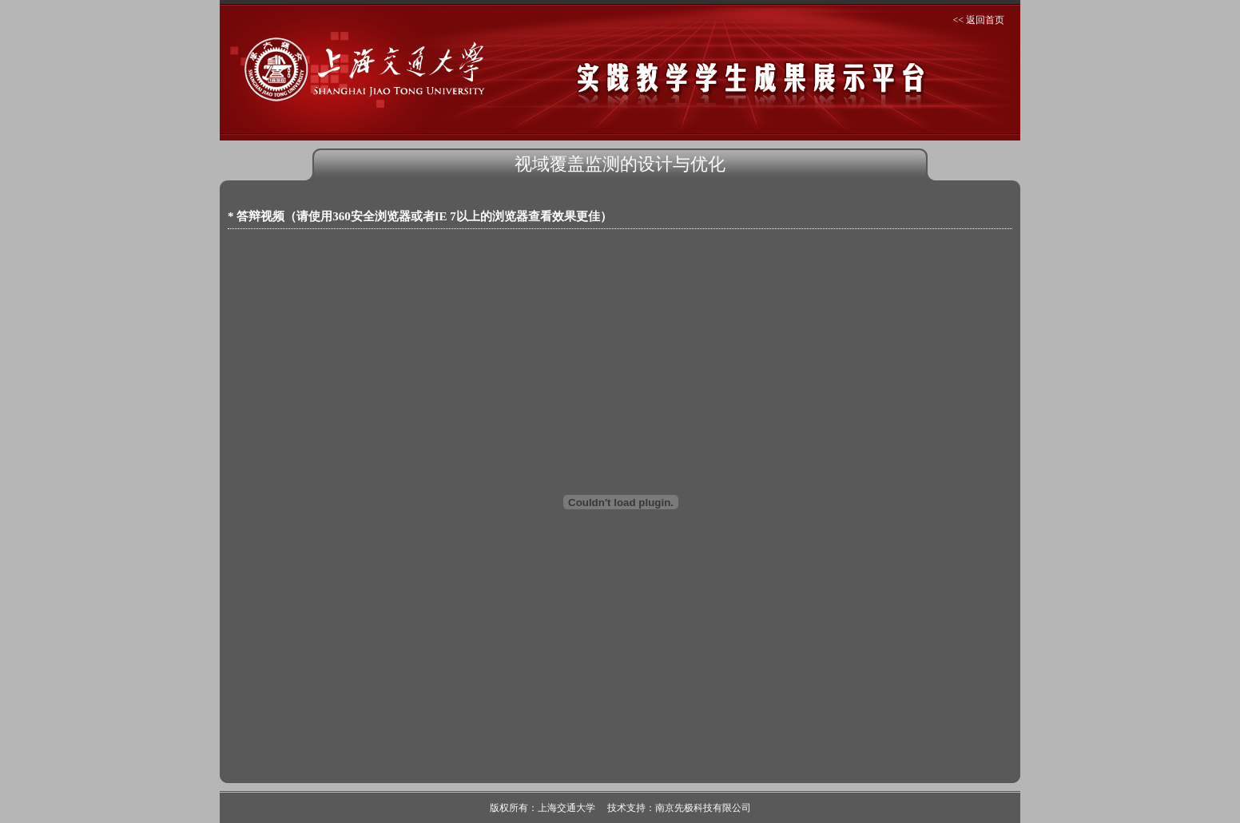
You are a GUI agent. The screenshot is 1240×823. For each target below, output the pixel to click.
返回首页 (985, 20)
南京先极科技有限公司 (703, 807)
